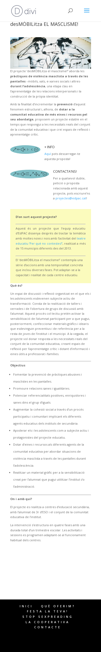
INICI (26, 606)
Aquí (47, 154)
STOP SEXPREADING (47, 617)
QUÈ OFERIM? (58, 606)
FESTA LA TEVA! (47, 611)
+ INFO (49, 146)
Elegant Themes (48, 640)
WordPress (51, 645)
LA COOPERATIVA (47, 622)
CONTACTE (47, 627)
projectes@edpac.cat (70, 198)
